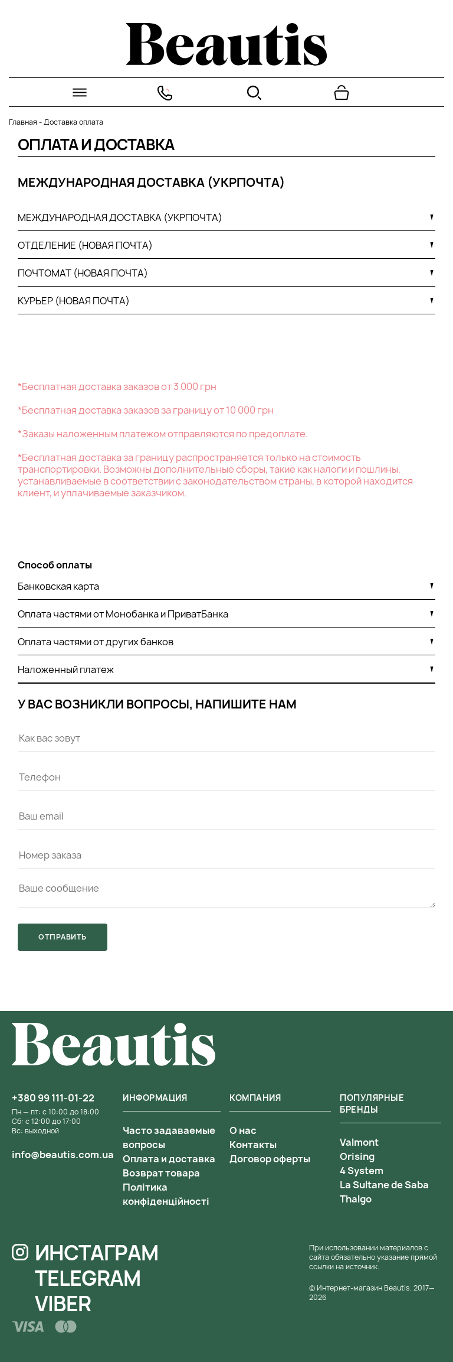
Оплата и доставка (169, 1158)
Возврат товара (161, 1172)
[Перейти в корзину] (341, 92)
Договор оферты (269, 1158)
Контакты (253, 1144)
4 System (361, 1170)
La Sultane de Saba (384, 1184)
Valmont (359, 1142)
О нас (243, 1130)
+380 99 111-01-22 (53, 1098)
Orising (357, 1156)
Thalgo (356, 1198)
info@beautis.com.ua (63, 1154)
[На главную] (226, 62)
